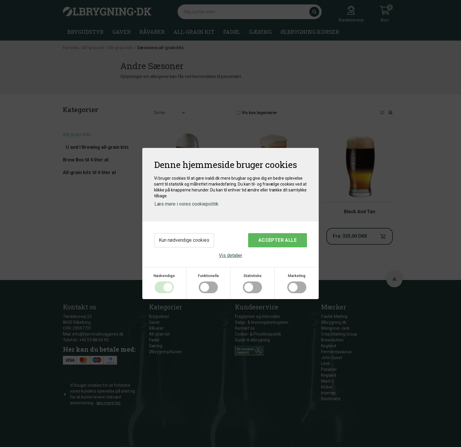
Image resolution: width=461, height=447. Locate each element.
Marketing (296, 275)
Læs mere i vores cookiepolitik (186, 204)
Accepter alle (277, 240)
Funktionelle (208, 275)
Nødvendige (164, 275)
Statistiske (252, 275)
